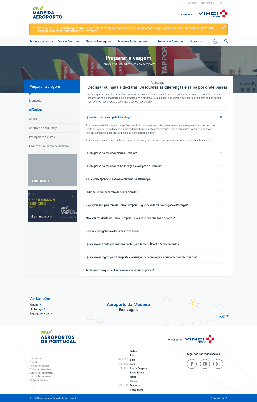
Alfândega (35, 109)
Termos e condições (39, 365)
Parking (33, 304)
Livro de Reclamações (40, 376)
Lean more (39, 216)
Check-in (34, 118)
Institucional (208, 2)
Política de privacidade (40, 369)
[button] (223, 2)
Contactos (34, 362)
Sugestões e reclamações (42, 372)
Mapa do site (35, 358)
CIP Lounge (36, 308)
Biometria (35, 100)
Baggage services (39, 313)
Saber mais (39, 180)
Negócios (192, 2)
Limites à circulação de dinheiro (49, 146)
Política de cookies (38, 379)
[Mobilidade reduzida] (215, 41)
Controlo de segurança (43, 128)
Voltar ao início (217, 397)
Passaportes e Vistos (42, 137)
